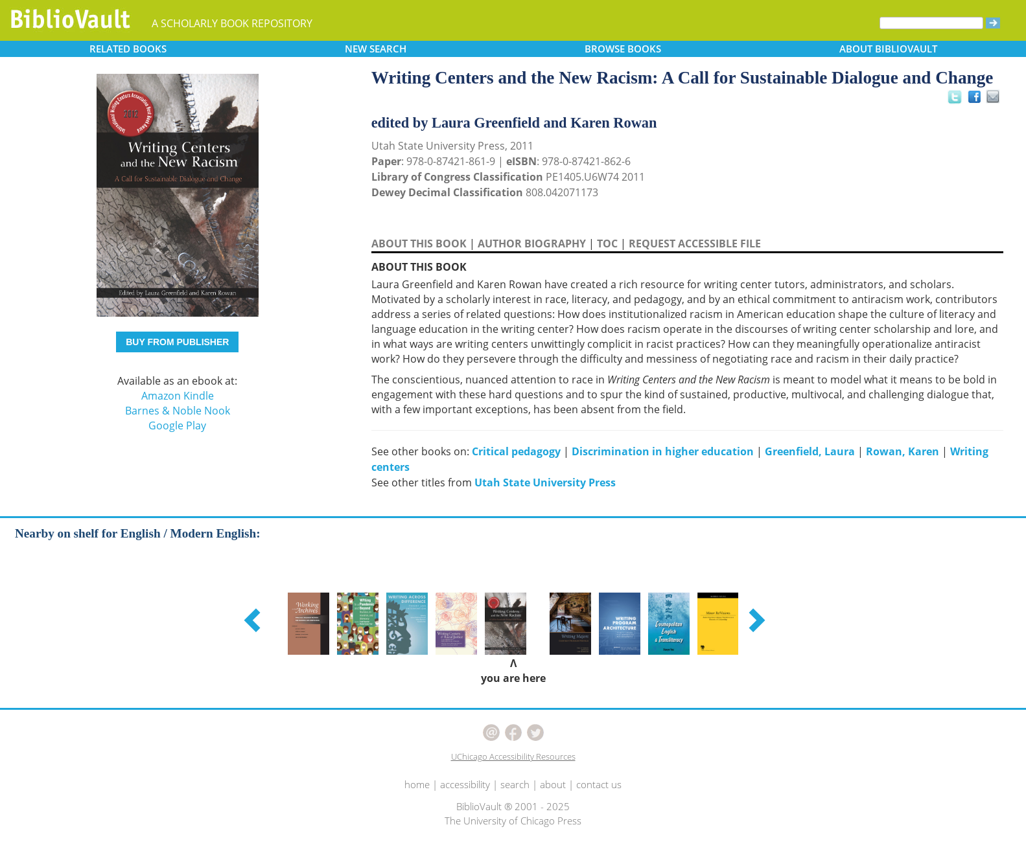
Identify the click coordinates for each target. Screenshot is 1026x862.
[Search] (931, 23)
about (553, 784)
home (417, 784)
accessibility (465, 784)
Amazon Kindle (177, 396)
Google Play (177, 425)
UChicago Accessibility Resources (513, 756)
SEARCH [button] (375, 48)
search (515, 784)
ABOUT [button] (888, 48)
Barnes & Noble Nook (177, 410)
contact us (599, 784)
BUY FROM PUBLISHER (177, 342)
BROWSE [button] (623, 48)
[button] (254, 620)
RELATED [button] (128, 48)
